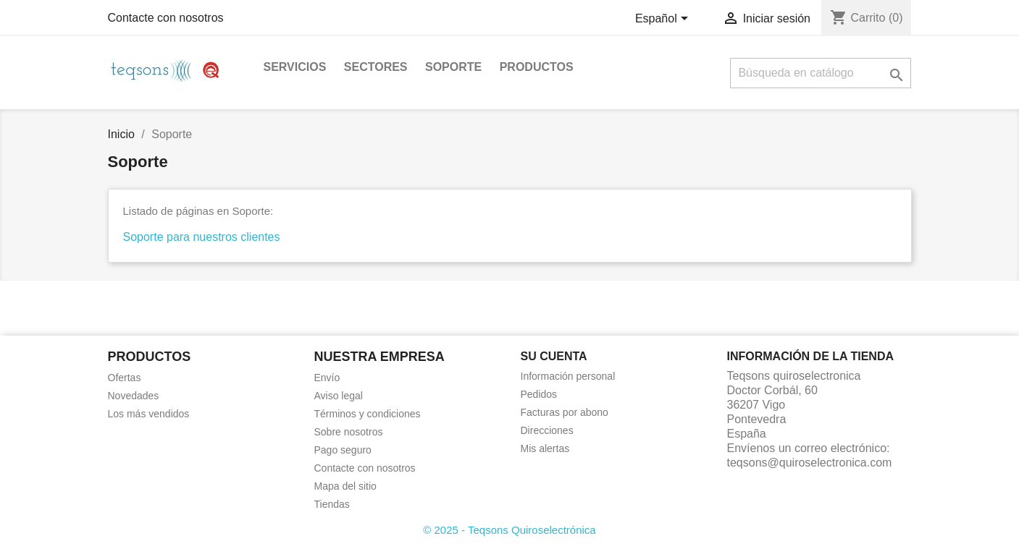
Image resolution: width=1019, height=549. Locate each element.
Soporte (453, 67)
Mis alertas (545, 448)
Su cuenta (554, 356)
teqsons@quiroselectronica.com (809, 462)
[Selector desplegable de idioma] (664, 19)
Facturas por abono (564, 412)
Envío (327, 377)
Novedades (133, 395)
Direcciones (547, 430)
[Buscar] (820, 73)
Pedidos (539, 394)
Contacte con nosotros (166, 18)
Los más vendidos (149, 414)
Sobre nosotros (348, 432)
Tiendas (332, 504)
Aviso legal (338, 395)
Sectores (376, 67)
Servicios (295, 67)
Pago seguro (343, 450)
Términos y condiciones (367, 414)
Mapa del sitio (345, 486)
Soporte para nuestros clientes (201, 237)
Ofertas (124, 377)
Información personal (568, 376)
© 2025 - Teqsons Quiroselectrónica (509, 530)
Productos (537, 67)
